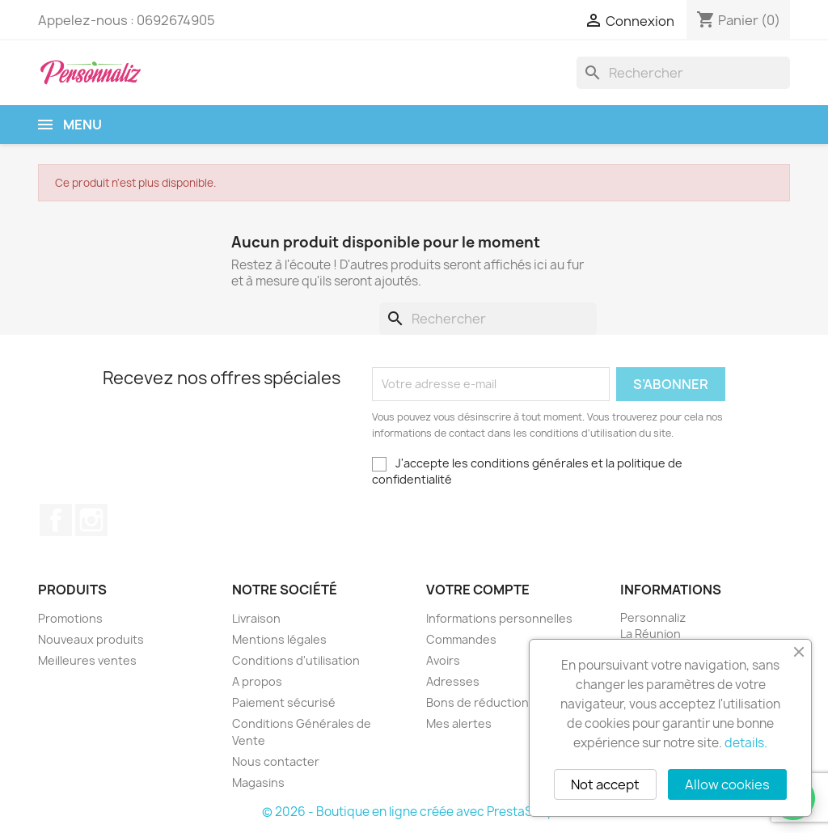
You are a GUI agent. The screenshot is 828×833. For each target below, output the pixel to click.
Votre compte (478, 589)
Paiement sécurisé (284, 702)
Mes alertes (459, 723)
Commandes (461, 639)
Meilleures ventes (87, 660)
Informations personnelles (499, 618)
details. (745, 742)
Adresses (452, 681)
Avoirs (443, 660)
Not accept (605, 784)
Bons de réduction (477, 702)
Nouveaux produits (91, 639)
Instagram (91, 520)
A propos (257, 681)
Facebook (56, 520)
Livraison (256, 618)
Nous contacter (275, 761)
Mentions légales (279, 639)
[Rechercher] (683, 73)
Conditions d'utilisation (296, 660)
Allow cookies (727, 784)
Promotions (70, 618)
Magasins (258, 782)
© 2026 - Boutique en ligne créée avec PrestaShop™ (414, 811)
